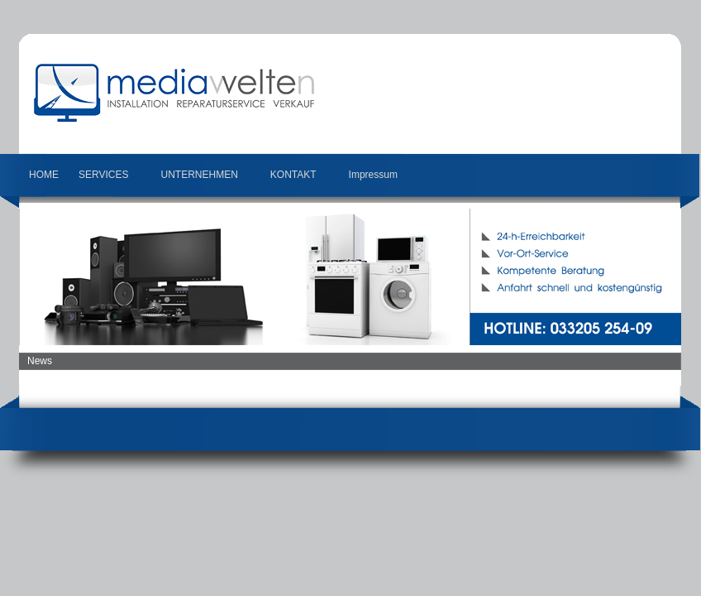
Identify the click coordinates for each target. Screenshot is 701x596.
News (39, 361)
